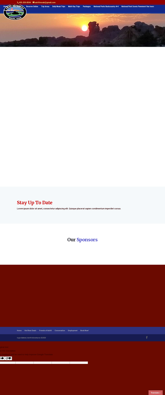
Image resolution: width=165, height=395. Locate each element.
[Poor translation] (8, 358)
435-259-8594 (25, 2)
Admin (23, 338)
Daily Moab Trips (58, 7)
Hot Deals (17, 7)
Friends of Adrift (45, 330)
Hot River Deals (30, 330)
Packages (87, 7)
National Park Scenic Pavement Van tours (137, 7)
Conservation (60, 330)
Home (5, 7)
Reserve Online (32, 7)
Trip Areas (45, 7)
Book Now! (84, 330)
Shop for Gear (8, 10)
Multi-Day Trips (74, 7)
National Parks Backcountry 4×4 (106, 7)
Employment (72, 330)
